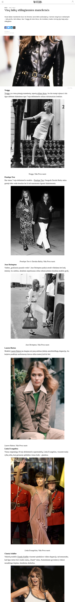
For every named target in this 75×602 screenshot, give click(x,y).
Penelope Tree (39, 180)
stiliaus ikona (42, 93)
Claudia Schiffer (23, 557)
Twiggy (7, 93)
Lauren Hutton (16, 351)
